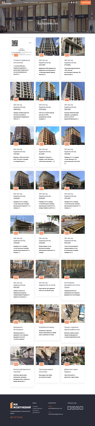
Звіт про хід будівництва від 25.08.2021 (45, 196)
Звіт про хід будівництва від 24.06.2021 (19, 240)
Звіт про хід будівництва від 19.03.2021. (19, 285)
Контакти (48, 2)
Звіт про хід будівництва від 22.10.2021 (70, 151)
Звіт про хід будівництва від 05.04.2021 (70, 240)
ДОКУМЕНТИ (36, 412)
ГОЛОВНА (35, 406)
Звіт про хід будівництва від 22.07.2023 (45, 62)
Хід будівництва (34, 2)
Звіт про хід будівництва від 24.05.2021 (45, 240)
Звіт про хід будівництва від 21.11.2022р (70, 62)
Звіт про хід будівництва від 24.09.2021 (19, 196)
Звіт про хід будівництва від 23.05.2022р (45, 107)
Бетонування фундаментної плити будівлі (72, 285)
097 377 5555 (85, 2)
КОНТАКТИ (36, 410)
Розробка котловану (46, 327)
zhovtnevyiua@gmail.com (55, 414)
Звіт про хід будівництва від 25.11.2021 (45, 151)
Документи (42, 2)
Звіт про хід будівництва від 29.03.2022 (70, 107)
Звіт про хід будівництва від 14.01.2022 (19, 151)
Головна (26, 2)
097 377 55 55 (16, 417)
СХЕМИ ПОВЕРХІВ (37, 408)
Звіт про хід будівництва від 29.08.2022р (19, 107)
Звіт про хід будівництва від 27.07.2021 (70, 196)
